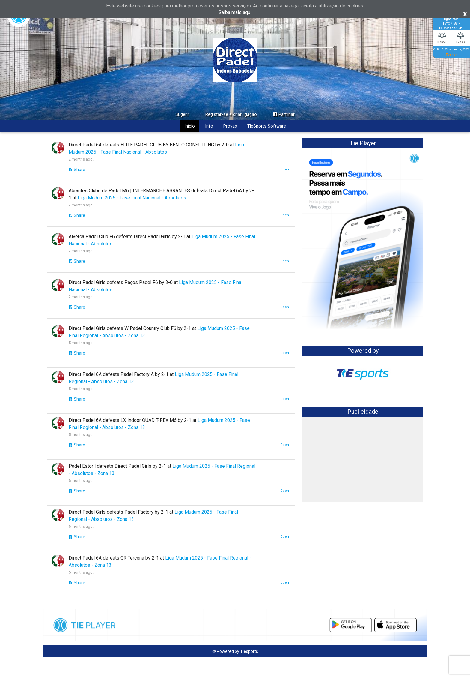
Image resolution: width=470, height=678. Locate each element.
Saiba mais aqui (235, 12)
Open (284, 169)
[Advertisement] (362, 460)
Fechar (451, 54)
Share (77, 169)
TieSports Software (266, 126)
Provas (230, 126)
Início (189, 126)
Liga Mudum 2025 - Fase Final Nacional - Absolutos (132, 198)
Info (209, 126)
